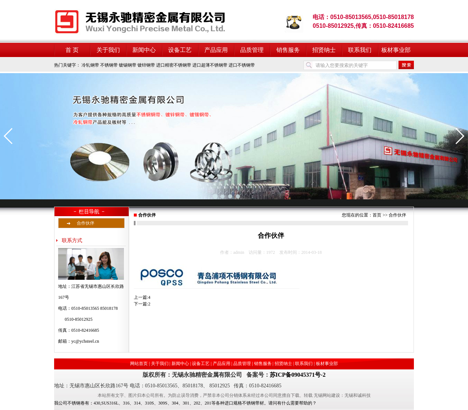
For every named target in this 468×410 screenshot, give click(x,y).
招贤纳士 (324, 50)
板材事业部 (396, 50)
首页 (377, 215)
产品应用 (216, 50)
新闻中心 (144, 50)
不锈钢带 (109, 65)
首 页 (72, 50)
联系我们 (359, 50)
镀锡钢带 (127, 65)
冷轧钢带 (90, 65)
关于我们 (108, 50)
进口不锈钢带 (242, 65)
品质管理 (252, 50)
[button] (9, 136)
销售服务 (288, 50)
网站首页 (139, 363)
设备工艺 (180, 50)
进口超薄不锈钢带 (209, 65)
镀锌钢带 (146, 65)
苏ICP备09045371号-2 (298, 375)
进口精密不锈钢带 (173, 65)
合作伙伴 (85, 223)
